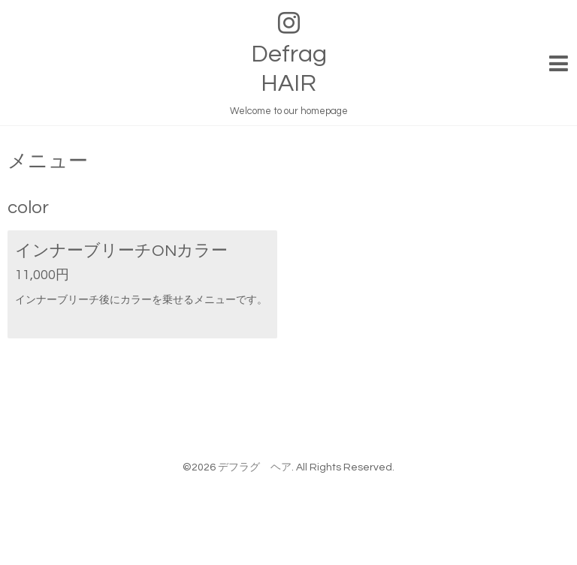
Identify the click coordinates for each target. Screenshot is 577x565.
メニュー (48, 161)
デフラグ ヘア (255, 467)
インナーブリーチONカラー (121, 251)
